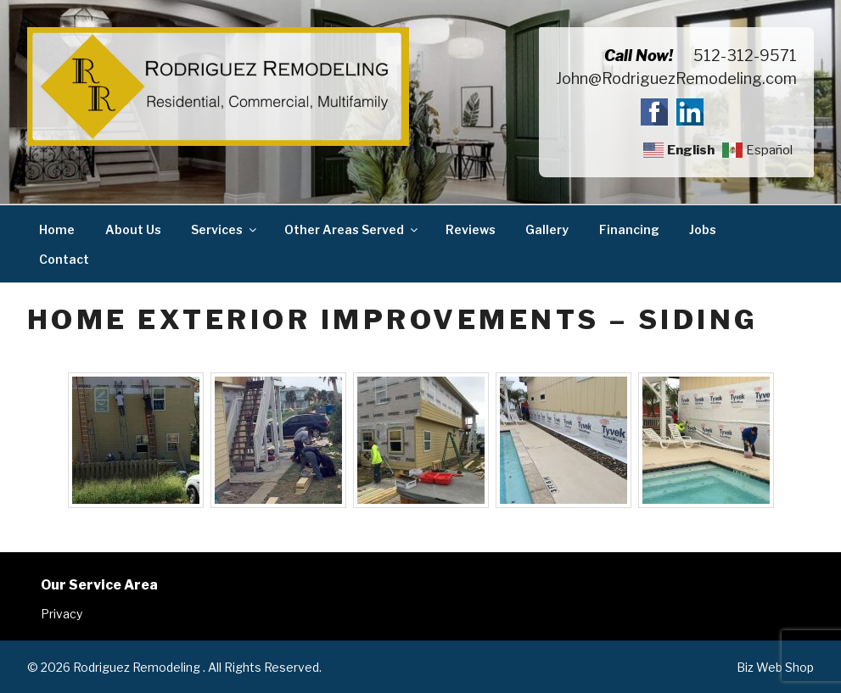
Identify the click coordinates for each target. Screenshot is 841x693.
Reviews (471, 229)
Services (225, 229)
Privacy (61, 613)
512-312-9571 (745, 55)
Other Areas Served (352, 229)
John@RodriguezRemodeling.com (676, 78)
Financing (629, 229)
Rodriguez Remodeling (138, 667)
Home (57, 229)
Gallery (547, 229)
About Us (133, 229)
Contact (64, 259)
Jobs (702, 229)
